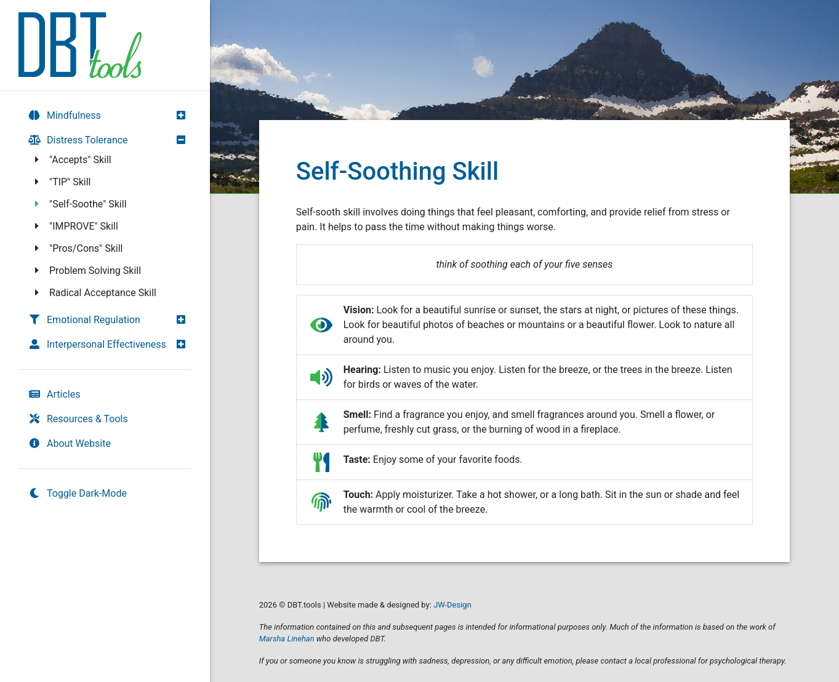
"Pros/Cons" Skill (76, 248)
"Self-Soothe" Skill (79, 204)
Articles (54, 394)
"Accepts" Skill (71, 160)
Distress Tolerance (78, 140)
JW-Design (452, 604)
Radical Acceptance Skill (93, 293)
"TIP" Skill (61, 182)
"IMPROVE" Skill (74, 226)
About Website (69, 443)
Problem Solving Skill (86, 270)
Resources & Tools (78, 419)
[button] (184, 115)
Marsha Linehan (287, 638)
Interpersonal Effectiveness (97, 344)
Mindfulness (64, 115)
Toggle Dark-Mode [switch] (77, 493)
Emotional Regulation (84, 320)
